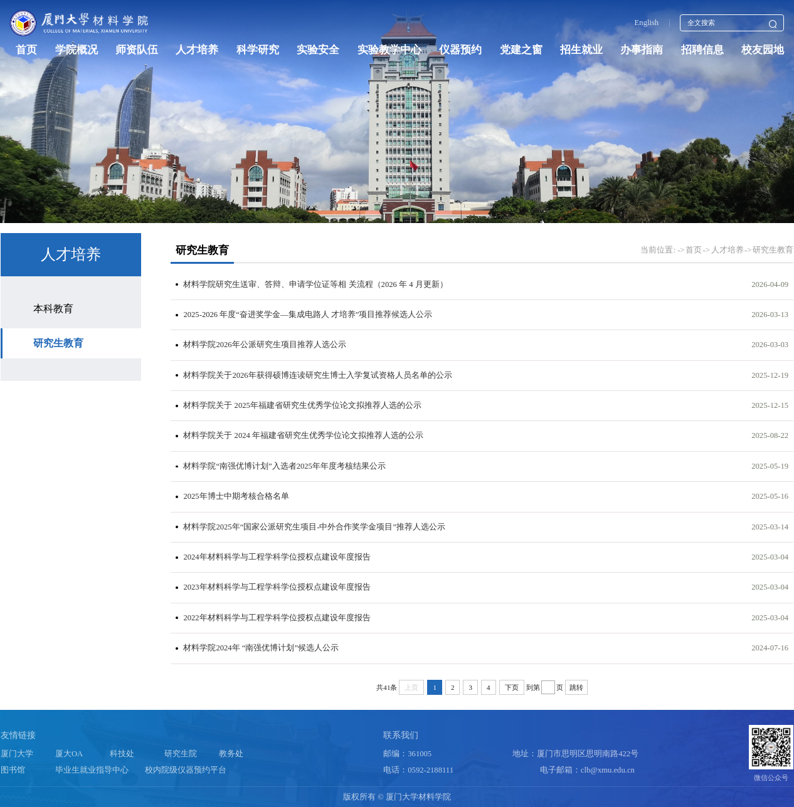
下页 (512, 687)
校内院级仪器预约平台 (185, 770)
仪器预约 (460, 50)
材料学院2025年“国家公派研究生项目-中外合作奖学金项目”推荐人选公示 (314, 527)
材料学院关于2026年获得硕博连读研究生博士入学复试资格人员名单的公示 (317, 375)
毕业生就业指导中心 (92, 770)
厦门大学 (17, 753)
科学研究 (257, 50)
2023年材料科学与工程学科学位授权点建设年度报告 (276, 587)
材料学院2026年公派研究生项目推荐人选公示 (264, 344)
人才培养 (197, 50)
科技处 (122, 753)
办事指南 (641, 50)
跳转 (576, 687)
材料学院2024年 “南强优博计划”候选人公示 (261, 647)
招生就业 (581, 50)
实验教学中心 (389, 50)
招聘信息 (702, 50)
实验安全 (318, 50)
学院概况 (76, 50)
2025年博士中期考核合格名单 (235, 496)
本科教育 (53, 308)
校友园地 (762, 50)
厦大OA (69, 753)
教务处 (231, 753)
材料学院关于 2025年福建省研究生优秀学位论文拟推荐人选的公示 (302, 405)
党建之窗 (521, 50)
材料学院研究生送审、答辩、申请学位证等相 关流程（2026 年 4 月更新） (315, 284)
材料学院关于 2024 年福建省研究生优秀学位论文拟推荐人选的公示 (303, 435)
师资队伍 (136, 50)
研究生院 (180, 753)
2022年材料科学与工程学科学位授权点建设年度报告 (276, 617)
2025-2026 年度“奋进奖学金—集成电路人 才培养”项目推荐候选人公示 (307, 314)
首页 (26, 50)
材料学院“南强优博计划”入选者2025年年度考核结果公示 (284, 466)
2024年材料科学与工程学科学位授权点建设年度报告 (276, 557)
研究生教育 (58, 343)
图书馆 (13, 770)
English (647, 22)
